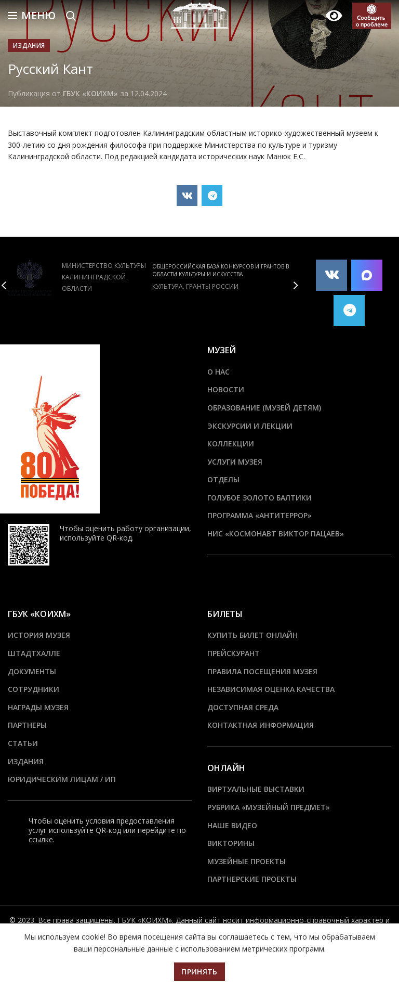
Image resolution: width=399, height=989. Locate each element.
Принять (199, 972)
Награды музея (38, 707)
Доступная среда (242, 707)
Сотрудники (33, 689)
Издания (29, 45)
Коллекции (230, 443)
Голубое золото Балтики (259, 498)
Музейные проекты (246, 861)
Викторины (231, 843)
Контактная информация (260, 725)
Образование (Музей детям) (264, 408)
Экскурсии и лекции (249, 426)
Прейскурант (233, 653)
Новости (225, 389)
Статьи (23, 743)
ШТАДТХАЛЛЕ (34, 653)
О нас (218, 372)
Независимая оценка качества (271, 689)
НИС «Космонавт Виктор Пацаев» (275, 533)
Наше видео (232, 825)
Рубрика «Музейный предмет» (268, 807)
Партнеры (27, 725)
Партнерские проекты (252, 879)
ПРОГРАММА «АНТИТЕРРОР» (259, 515)
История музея (39, 635)
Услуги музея (234, 462)
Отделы (223, 479)
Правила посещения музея (262, 671)
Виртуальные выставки (255, 789)
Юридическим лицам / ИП (62, 779)
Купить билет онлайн (252, 635)
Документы (32, 671)
